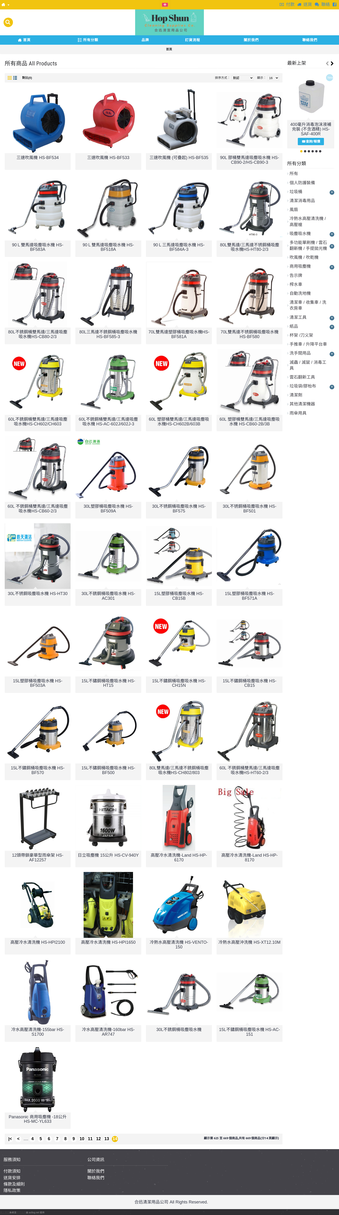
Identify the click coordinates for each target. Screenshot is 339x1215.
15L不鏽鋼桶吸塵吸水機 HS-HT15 (108, 683)
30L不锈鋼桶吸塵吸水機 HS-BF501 (249, 508)
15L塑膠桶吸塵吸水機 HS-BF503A (37, 683)
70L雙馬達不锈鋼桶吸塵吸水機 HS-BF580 (249, 334)
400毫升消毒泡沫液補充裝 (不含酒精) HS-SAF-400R (310, 129)
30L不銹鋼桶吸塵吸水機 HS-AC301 (108, 596)
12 (98, 1138)
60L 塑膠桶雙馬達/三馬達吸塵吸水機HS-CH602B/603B (179, 421)
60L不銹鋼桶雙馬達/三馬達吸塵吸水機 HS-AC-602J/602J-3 (108, 421)
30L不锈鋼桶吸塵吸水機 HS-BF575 (179, 508)
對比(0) (27, 78)
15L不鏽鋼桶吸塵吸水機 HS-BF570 (38, 770)
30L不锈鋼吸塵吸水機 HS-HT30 (38, 593)
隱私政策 (12, 1190)
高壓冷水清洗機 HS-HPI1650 (108, 942)
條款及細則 (14, 1184)
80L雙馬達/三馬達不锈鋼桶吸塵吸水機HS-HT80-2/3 (249, 247)
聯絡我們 (95, 1177)
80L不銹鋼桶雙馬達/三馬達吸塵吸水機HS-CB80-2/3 (37, 334)
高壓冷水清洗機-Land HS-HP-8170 (249, 857)
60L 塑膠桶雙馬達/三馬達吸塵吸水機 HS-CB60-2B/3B (249, 421)
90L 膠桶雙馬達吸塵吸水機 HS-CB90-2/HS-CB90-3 (249, 160)
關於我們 (95, 1171)
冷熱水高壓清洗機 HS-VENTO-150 (179, 944)
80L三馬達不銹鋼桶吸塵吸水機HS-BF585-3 (108, 334)
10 (82, 1138)
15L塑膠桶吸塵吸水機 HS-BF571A (249, 596)
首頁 (169, 49)
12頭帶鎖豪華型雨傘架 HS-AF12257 (37, 857)
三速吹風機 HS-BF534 (37, 157)
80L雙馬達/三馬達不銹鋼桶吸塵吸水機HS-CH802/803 (178, 770)
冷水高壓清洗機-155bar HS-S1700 (37, 1032)
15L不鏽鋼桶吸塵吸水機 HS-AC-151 (249, 1032)
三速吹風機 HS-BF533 (108, 157)
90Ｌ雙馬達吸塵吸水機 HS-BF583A (37, 247)
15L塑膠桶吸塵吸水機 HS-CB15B (179, 596)
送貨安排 (12, 1177)
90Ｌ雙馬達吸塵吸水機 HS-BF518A (108, 247)
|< (10, 1138)
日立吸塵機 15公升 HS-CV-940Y (108, 855)
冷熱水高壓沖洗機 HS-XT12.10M (249, 942)
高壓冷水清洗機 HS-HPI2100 (37, 942)
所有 (294, 173)
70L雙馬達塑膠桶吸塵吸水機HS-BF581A (178, 334)
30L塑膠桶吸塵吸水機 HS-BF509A (108, 508)
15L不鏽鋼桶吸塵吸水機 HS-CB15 (249, 683)
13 (106, 1138)
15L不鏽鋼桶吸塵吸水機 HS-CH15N (179, 683)
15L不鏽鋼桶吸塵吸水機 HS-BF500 (108, 770)
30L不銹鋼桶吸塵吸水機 (179, 1029)
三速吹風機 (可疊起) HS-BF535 (178, 157)
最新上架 (296, 63)
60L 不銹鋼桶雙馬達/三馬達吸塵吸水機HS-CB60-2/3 (38, 508)
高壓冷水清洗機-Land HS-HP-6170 (179, 857)
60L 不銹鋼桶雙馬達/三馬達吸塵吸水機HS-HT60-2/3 (249, 770)
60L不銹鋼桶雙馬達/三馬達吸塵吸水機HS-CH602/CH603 (37, 421)
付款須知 (12, 1171)
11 (90, 1138)
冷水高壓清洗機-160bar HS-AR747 (108, 1032)
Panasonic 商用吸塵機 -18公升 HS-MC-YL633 (38, 1119)
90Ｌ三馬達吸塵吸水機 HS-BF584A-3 (179, 247)
